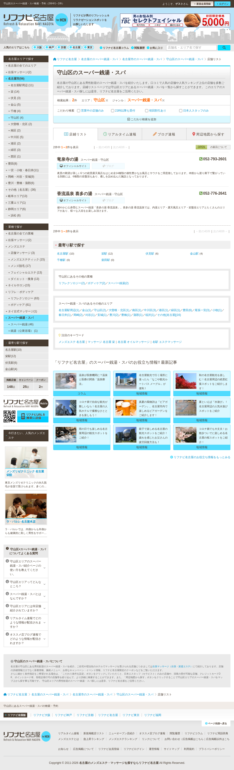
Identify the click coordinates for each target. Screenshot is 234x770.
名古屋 (75, 47)
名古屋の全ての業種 (20, 233)
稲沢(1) (150, 315)
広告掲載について (83, 749)
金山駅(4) (11, 369)
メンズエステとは (68, 739)
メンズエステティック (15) (26, 259)
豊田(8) (11, 163)
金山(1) (86, 310)
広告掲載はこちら (193, 739)
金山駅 (194, 253)
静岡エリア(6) (15, 209)
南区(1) (136, 310)
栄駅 (104, 253)
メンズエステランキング (123, 739)
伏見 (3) (14, 98)
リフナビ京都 (85, 715)
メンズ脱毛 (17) (19, 266)
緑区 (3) (14, 150)
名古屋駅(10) (13, 349)
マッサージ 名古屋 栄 (101, 342)
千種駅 (61, 260)
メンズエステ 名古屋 (72, 342)
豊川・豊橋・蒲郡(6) (20, 183)
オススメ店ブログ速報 (152, 733)
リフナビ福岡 (152, 715)
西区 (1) (14, 156)
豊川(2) (114, 315)
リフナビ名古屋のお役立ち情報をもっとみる (200, 457)
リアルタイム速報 (68, 733)
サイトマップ (171, 749)
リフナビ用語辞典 (217, 733)
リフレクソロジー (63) (23, 298)
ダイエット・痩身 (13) (23, 279)
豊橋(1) (125, 315)
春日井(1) (65, 315)
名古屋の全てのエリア (21, 65)
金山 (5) (14, 104)
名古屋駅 (62, 253)
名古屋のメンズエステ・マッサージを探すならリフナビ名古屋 (119, 763)
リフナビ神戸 (63, 715)
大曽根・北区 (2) (20, 124)
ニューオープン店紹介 (122, 733)
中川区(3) (150, 310)
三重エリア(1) (15, 202)
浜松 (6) (14, 215)
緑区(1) (175, 310)
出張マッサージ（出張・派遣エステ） (172, 666)
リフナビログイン (134, 749)
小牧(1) (217, 310)
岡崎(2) (78, 315)
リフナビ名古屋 (108, 715)
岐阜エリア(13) (16, 196)
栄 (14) (13, 91)
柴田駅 (105, 260)
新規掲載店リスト (93, 733)
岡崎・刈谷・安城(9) (20, 176)
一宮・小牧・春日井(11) (22, 170)
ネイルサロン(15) (18, 285)
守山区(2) (100, 310)
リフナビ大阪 (41, 715)
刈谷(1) (90, 315)
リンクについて (151, 739)
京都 (62, 47)
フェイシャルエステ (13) (25, 272)
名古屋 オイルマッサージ (134, 342)
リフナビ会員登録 (108, 749)
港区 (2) (14, 143)
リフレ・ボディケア (19, 292)
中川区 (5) (15, 137)
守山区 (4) (15, 117)
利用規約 (189, 749)
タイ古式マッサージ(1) (21, 311)
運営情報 (154, 749)
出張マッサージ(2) (18, 72)
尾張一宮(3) (202, 310)
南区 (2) (14, 130)
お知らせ (63, 749)
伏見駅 (150, 253)
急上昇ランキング (93, 739)
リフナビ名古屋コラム (114, 47)
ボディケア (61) (19, 304)
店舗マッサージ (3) (21, 253)
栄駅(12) (10, 356)
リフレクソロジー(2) (72, 283)
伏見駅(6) (11, 362)
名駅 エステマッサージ (167, 342)
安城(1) (102, 315)
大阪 (38, 47)
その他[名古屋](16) (169, 315)
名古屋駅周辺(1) (69, 310)
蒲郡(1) (138, 315)
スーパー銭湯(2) (118, 283)
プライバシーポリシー (212, 749)
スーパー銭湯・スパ (19, 317)
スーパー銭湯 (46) (21, 324)
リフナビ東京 (130, 715)
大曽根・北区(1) (119, 310)
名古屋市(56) (14, 78)
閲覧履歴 (138, 47)
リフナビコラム (194, 733)
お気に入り (155, 47)
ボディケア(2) (96, 283)
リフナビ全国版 (15, 715)
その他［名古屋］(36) (21, 189)
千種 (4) (14, 111)
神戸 (50, 47)
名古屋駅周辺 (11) (21, 85)
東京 (88, 47)
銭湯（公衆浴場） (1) (23, 330)
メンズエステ (15, 246)
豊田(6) (187, 310)
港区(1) (163, 310)
